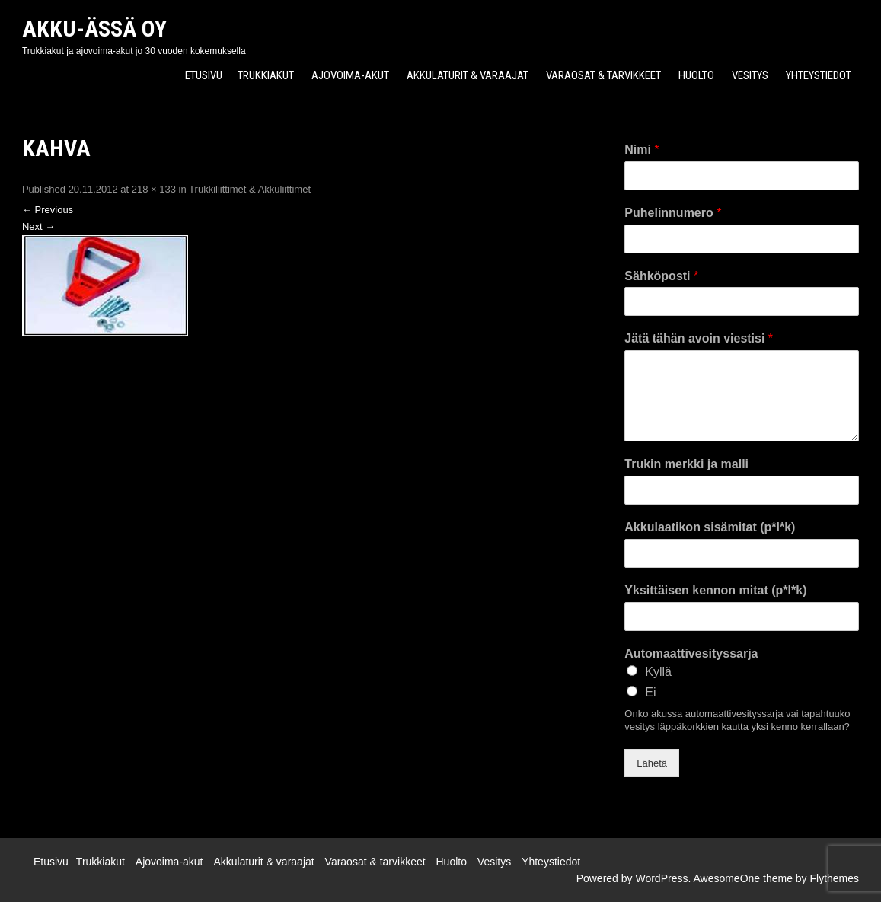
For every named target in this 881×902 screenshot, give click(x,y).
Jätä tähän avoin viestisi (698, 338)
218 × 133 (154, 189)
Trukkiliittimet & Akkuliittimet (250, 189)
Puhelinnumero (672, 212)
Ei (650, 692)
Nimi (641, 149)
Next (38, 226)
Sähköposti (661, 275)
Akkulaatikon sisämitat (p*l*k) (709, 527)
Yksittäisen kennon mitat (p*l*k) (715, 590)
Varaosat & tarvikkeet (603, 75)
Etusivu (203, 75)
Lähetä (652, 763)
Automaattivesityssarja (691, 653)
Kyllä (658, 671)
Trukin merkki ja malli (686, 463)
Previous (47, 209)
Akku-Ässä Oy (94, 28)
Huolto (696, 75)
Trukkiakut (266, 75)
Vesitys (750, 75)
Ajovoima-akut (350, 75)
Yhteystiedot (818, 75)
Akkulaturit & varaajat (467, 75)
